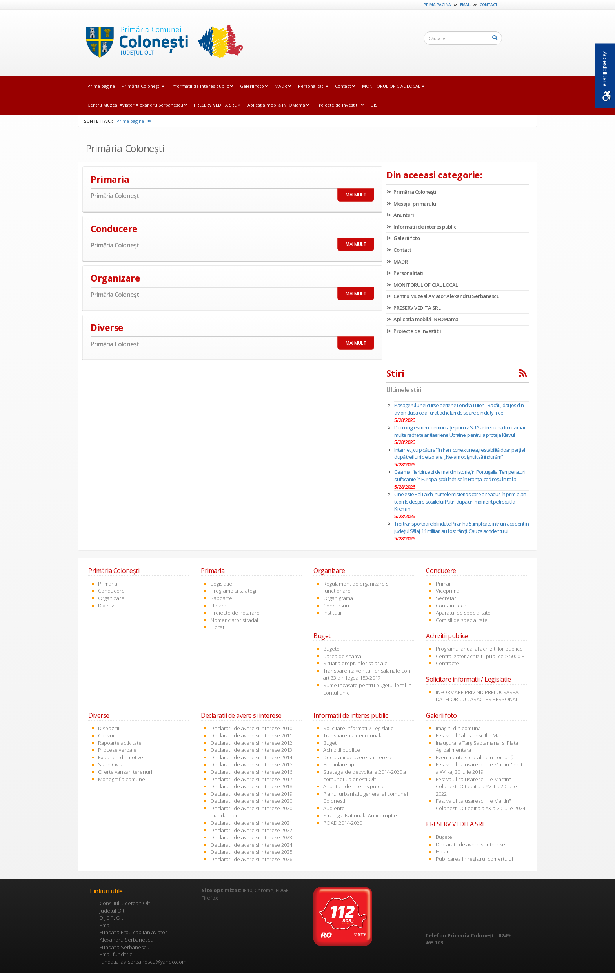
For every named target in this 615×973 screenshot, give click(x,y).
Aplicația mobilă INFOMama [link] (278, 105)
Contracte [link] (447, 663)
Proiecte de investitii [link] (340, 105)
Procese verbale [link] (117, 749)
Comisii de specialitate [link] (462, 620)
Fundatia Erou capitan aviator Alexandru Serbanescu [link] (133, 936)
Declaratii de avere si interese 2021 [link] (251, 822)
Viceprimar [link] (448, 590)
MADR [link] (283, 86)
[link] (162, 42)
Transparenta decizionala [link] (353, 735)
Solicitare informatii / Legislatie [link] (358, 728)
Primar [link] (443, 583)
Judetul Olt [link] (112, 910)
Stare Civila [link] (111, 764)
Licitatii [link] (219, 627)
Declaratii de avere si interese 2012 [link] (251, 742)
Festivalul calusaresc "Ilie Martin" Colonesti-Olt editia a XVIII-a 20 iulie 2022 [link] (476, 786)
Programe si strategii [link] (234, 590)
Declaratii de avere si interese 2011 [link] (251, 735)
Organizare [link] (111, 598)
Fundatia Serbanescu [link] (124, 947)
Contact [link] (489, 4)
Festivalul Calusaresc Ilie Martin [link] (472, 735)
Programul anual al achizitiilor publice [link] (479, 648)
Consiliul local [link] (452, 605)
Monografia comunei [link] (122, 779)
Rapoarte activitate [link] (120, 742)
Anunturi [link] (400, 214)
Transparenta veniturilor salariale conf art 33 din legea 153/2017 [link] (367, 674)
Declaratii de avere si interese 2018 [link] (251, 786)
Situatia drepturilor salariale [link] (355, 663)
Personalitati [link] (313, 86)
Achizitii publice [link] (341, 749)
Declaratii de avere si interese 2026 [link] (251, 859)
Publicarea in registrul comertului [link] (474, 858)
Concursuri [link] (336, 605)
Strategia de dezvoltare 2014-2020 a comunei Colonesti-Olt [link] (364, 775)
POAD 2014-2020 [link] (342, 822)
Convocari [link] (110, 735)
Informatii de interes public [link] (202, 86)
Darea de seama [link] (342, 656)
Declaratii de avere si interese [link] (358, 757)
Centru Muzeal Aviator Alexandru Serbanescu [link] (137, 105)
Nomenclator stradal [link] (234, 620)
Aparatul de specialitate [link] (463, 612)
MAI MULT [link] (356, 194)
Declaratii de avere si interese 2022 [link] (251, 830)
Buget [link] (330, 742)
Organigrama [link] (338, 598)
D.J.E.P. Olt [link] (111, 917)
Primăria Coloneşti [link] (143, 86)
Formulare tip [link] (338, 764)
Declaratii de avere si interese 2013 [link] (251, 749)
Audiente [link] (334, 808)
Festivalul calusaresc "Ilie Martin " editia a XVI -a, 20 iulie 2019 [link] (481, 768)
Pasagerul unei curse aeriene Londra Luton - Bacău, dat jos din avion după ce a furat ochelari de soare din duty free (458, 409)
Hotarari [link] (220, 605)
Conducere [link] (111, 590)
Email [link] (465, 4)
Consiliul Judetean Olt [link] (125, 903)
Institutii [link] (332, 612)
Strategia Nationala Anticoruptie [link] (360, 815)
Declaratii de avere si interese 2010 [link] (251, 728)
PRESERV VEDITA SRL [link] (217, 105)
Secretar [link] (446, 598)
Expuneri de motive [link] (120, 757)
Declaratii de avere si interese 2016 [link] (251, 771)
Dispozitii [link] (108, 728)
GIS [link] (373, 105)
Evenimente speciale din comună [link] (474, 757)
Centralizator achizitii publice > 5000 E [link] (480, 656)
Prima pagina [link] (437, 4)
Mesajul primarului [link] (411, 203)
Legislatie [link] (221, 583)
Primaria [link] (107, 583)
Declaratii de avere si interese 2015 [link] (251, 764)
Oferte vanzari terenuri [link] (125, 771)
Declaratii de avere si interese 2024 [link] (251, 844)
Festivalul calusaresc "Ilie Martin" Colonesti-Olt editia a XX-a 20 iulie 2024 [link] (480, 804)
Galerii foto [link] (254, 86)
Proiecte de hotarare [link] (235, 612)
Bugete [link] (331, 648)
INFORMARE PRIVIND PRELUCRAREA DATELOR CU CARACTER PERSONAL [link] (477, 696)
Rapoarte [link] (221, 598)
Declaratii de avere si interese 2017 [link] (251, 779)
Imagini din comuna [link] (458, 728)
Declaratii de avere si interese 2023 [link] (251, 837)
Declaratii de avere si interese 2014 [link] (251, 757)
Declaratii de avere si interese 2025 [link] (251, 851)
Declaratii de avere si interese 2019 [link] (251, 793)
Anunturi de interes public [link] (353, 786)
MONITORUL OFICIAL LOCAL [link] (393, 86)
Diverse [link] (107, 605)
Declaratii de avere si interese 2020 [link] (251, 800)
